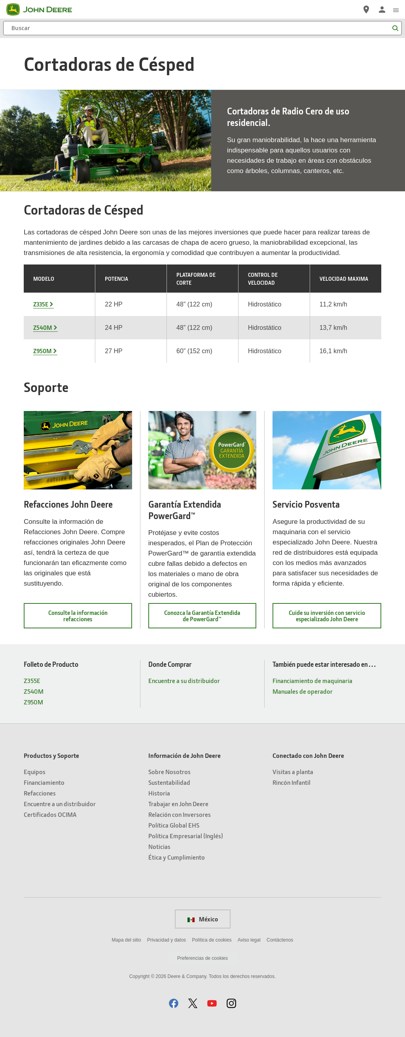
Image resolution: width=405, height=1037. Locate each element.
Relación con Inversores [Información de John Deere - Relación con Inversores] (179, 814)
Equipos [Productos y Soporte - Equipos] (34, 771)
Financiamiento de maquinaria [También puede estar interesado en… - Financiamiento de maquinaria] (312, 680)
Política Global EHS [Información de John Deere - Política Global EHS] (173, 825)
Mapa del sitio (126, 940)
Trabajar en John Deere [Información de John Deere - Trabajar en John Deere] (178, 803)
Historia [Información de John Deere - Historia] (159, 793)
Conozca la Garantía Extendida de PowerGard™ (206, 618)
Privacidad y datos (166, 940)
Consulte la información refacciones (83, 618)
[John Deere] (43, 9)
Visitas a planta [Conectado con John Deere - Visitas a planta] (293, 771)
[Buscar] (202, 28)
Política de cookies (211, 940)
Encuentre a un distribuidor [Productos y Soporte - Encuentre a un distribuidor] (60, 803)
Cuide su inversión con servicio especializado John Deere (334, 618)
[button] (173, 1003)
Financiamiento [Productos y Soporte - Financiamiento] (44, 782)
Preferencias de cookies (202, 958)
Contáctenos (280, 940)
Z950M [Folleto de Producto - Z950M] (33, 702)
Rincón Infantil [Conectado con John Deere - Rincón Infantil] (291, 782)
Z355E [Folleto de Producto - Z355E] (32, 680)
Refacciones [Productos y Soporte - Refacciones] (40, 793)
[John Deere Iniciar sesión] (382, 9)
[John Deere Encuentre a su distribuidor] (366, 9)
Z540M (42, 327)
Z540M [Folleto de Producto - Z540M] (34, 691)
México (202, 919)
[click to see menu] (396, 9)
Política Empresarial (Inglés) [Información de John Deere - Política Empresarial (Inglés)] (185, 836)
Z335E (40, 304)
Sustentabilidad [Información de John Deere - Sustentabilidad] (169, 782)
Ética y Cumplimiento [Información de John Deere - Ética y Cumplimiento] (176, 857)
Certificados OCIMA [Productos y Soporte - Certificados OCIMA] (50, 814)
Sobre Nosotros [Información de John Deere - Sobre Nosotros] (169, 771)
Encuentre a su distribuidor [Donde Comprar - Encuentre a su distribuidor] (184, 680)
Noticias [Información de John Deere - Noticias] (159, 846)
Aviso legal (249, 940)
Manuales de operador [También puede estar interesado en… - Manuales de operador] (303, 691)
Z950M (42, 351)
